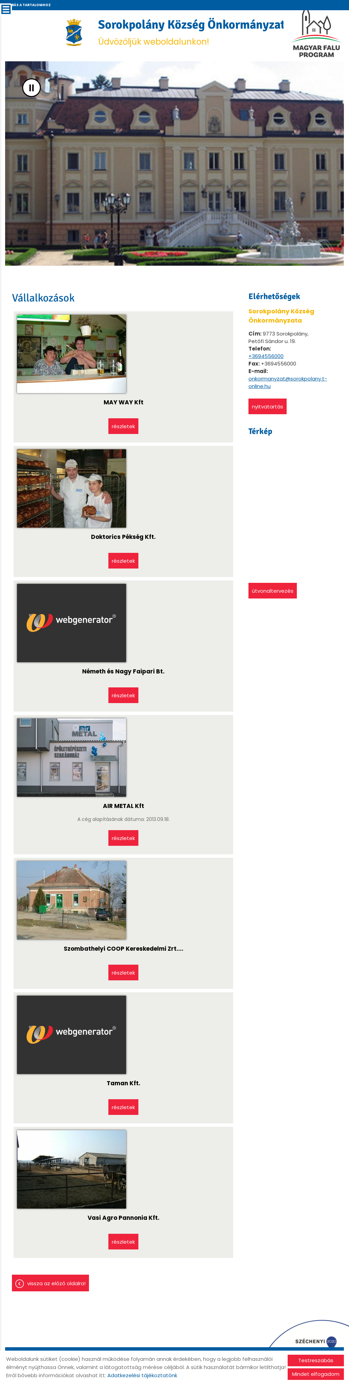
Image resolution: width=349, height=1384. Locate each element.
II (31, 87)
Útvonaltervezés (272, 590)
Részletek (123, 426)
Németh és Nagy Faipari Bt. (123, 671)
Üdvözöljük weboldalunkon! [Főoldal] (194, 32)
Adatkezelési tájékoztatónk (142, 1375)
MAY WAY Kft (123, 402)
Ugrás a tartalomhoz (28, 4)
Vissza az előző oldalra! (56, 1283)
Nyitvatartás (267, 406)
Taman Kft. (123, 1083)
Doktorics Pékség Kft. (123, 537)
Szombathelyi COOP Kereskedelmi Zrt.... (123, 949)
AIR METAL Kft (123, 806)
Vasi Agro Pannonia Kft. (124, 1218)
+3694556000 (266, 356)
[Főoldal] (74, 32)
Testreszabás (315, 1360)
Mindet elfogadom (315, 1374)
